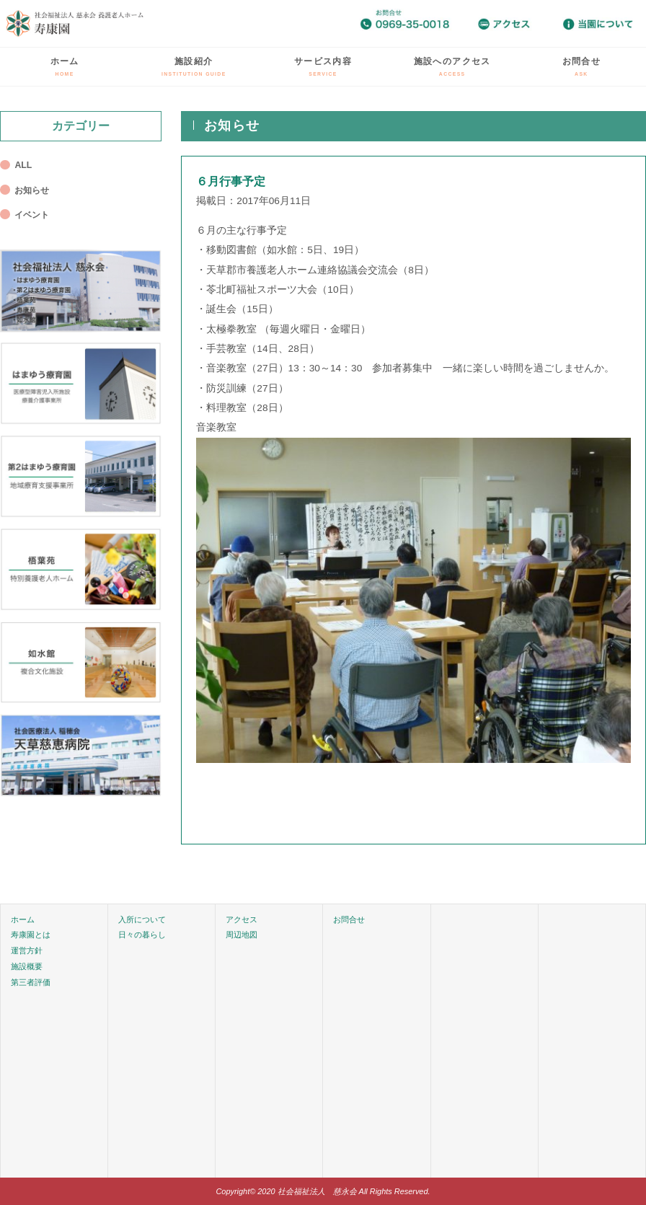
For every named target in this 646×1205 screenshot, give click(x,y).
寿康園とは (30, 934)
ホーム (64, 66)
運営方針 (27, 950)
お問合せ (581, 66)
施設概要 (27, 966)
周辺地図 (241, 934)
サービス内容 (323, 66)
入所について (142, 919)
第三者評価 (30, 982)
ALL (23, 165)
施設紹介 (194, 66)
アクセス (241, 919)
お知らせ (31, 190)
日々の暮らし (142, 934)
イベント (31, 215)
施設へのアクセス (452, 66)
